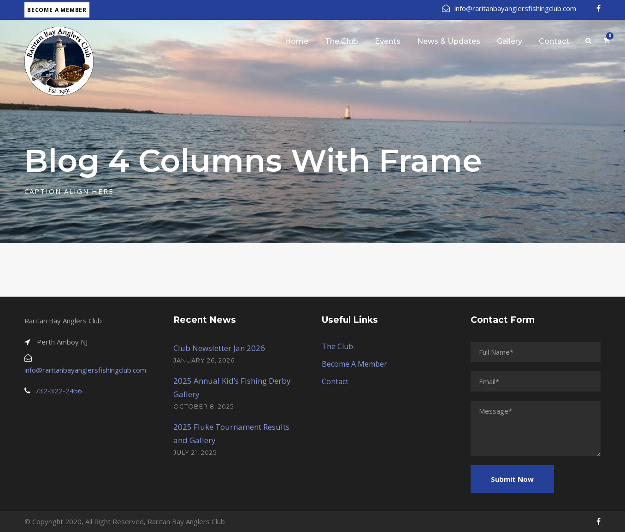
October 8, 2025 (203, 406)
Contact (554, 41)
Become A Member (354, 364)
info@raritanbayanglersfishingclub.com (509, 8)
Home (296, 41)
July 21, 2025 (195, 452)
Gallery (509, 41)
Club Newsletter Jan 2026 (219, 348)
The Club (341, 41)
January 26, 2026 (204, 360)
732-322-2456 (58, 390)
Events (388, 41)
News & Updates (448, 41)
